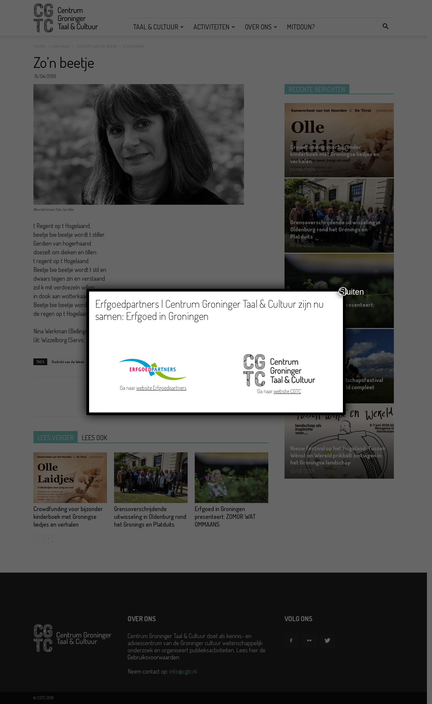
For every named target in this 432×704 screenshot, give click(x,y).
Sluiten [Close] (343, 291)
